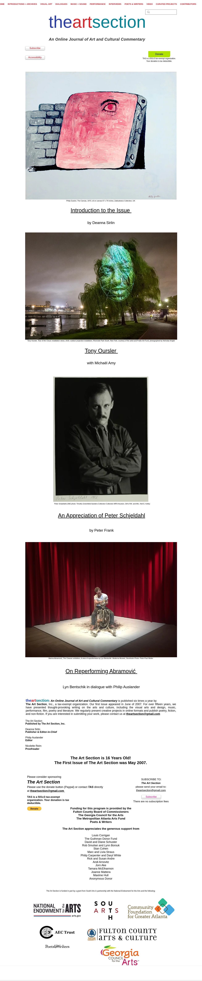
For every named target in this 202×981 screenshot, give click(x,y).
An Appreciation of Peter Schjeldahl (101, 515)
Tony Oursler (101, 351)
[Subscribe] (35, 48)
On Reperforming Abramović (101, 671)
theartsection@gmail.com (143, 713)
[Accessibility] (35, 57)
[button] (34, 809)
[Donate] (159, 54)
